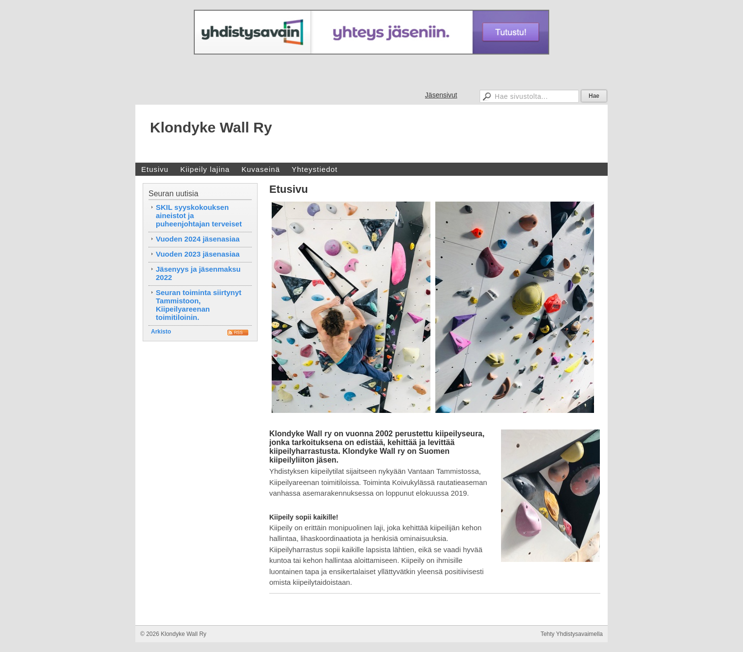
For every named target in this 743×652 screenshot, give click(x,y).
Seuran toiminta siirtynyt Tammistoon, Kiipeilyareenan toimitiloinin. (198, 304)
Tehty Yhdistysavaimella (571, 634)
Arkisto (161, 331)
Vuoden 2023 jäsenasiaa (198, 254)
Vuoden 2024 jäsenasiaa (198, 239)
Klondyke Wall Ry (211, 127)
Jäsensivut (441, 95)
